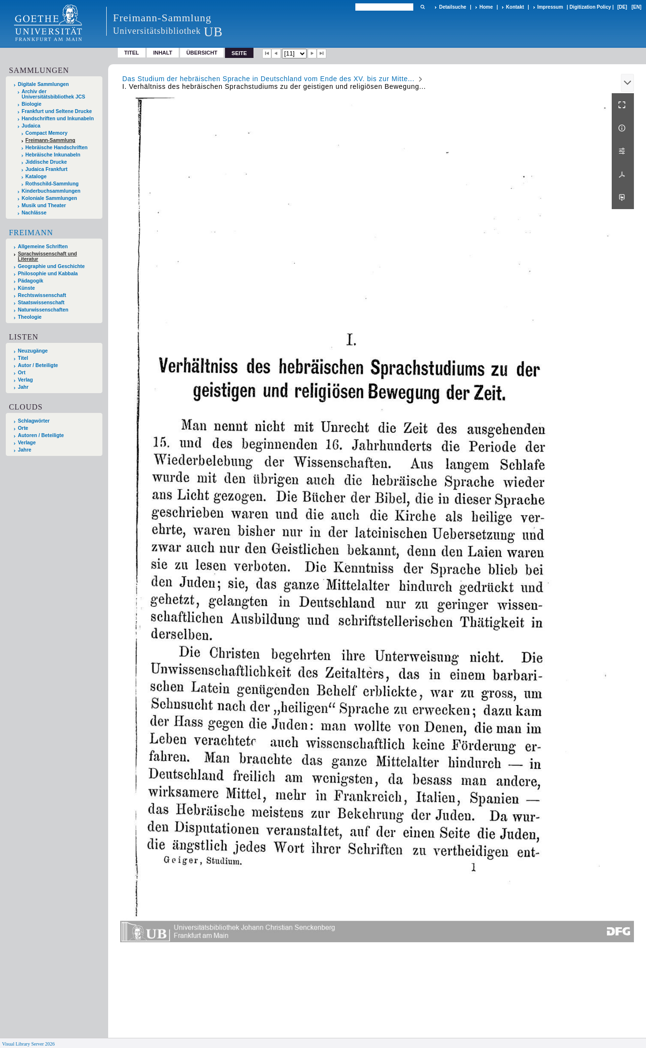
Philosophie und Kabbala (48, 273)
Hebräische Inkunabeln (53, 154)
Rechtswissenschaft (42, 295)
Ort (22, 372)
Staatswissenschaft (41, 302)
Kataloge (36, 176)
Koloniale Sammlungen (49, 198)
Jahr (23, 387)
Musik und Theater (44, 205)
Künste (26, 288)
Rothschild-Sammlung (52, 183)
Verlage (27, 442)
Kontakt (515, 7)
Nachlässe (34, 212)
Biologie (32, 104)
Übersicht (201, 53)
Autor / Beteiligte (38, 365)
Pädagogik (30, 280)
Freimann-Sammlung (50, 140)
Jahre (24, 450)
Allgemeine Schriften (43, 246)
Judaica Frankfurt (47, 169)
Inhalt (162, 53)
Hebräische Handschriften (57, 147)
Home (486, 7)
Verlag (25, 379)
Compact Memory (47, 133)
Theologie (30, 317)
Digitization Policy (590, 7)
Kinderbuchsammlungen (51, 191)
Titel (131, 53)
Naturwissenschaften (43, 309)
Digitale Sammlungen (43, 84)
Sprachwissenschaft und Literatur (47, 256)
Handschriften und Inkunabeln (58, 118)
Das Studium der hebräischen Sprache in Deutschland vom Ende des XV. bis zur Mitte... (268, 79)
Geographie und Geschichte (51, 266)
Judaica (31, 125)
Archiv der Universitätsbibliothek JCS (53, 94)
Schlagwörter (34, 421)
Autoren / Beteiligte (41, 435)
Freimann (31, 232)
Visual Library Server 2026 (28, 1044)
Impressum (550, 7)
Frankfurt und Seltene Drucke (57, 111)
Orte (23, 428)
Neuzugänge (33, 351)
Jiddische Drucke (46, 162)
